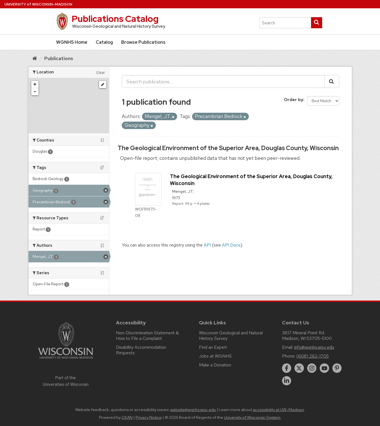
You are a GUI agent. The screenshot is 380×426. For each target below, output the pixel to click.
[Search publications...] (223, 81)
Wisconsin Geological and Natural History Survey (231, 335)
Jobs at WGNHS (215, 356)
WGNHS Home (71, 42)
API (207, 245)
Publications (58, 58)
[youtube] (324, 368)
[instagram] (312, 368)
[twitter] (299, 368)
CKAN (127, 417)
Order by (293, 99)
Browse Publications (143, 42)
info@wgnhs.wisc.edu (314, 347)
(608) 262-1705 (312, 356)
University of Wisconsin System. (252, 417)
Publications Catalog (115, 19)
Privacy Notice (149, 417)
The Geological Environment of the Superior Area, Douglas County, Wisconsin (228, 148)
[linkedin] (286, 381)
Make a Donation (215, 365)
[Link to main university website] (65, 360)
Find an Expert (213, 347)
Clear (100, 72)
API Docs (231, 245)
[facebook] (286, 368)
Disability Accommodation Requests (141, 350)
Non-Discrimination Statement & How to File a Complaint (147, 335)
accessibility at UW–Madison (278, 409)
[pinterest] (337, 368)
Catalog (104, 42)
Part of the (66, 381)
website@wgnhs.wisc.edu (193, 409)
